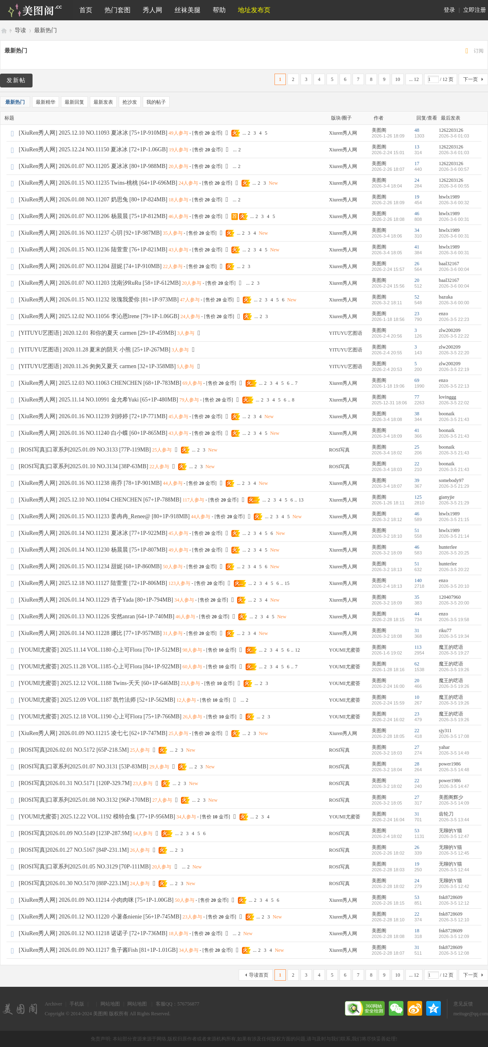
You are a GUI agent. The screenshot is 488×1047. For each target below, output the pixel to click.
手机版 (77, 1004)
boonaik (447, 414)
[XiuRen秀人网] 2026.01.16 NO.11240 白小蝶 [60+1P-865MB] (93, 433)
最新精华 (45, 102)
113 (418, 647)
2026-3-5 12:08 (454, 953)
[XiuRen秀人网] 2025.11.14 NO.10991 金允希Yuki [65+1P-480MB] (98, 400)
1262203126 (451, 130)
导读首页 (258, 975)
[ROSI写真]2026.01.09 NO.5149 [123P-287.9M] (75, 833)
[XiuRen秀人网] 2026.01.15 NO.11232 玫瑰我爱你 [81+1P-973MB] (99, 300)
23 (416, 313)
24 (416, 180)
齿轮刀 (446, 814)
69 (416, 380)
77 (416, 397)
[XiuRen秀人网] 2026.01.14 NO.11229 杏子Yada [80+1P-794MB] (96, 600)
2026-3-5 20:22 (454, 569)
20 (416, 280)
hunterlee (448, 547)
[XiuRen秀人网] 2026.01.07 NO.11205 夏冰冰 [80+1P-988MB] (93, 166)
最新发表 (103, 102)
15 (287, 583)
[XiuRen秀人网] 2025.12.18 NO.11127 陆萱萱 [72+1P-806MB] (93, 583)
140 (418, 580)
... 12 (414, 79)
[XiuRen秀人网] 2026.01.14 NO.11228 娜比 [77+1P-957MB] (90, 633)
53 (416, 830)
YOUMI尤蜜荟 (344, 650)
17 (416, 163)
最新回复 (74, 102)
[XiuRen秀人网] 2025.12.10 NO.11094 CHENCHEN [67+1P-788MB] (100, 500)
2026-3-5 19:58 (454, 619)
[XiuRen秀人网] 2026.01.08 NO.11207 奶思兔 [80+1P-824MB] (93, 199)
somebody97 (451, 480)
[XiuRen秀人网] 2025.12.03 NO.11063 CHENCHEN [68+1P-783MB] (100, 383)
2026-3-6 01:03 (454, 135)
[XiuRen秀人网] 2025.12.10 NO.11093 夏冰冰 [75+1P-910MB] (93, 133)
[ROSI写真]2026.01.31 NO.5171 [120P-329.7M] (75, 783)
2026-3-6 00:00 (454, 302)
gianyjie (447, 497)
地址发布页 (254, 10)
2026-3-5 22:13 (454, 386)
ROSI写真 (339, 450)
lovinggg (447, 397)
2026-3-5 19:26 (454, 669)
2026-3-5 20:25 (454, 552)
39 (416, 480)
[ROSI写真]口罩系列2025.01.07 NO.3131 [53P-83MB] (83, 766)
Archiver (53, 1004)
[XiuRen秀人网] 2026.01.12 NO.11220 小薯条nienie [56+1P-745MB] (100, 917)
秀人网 (152, 10)
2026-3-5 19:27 (454, 652)
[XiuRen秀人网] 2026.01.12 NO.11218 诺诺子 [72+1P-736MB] (93, 933)
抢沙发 (129, 102)
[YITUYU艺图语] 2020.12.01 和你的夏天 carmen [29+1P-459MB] (97, 333)
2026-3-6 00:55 (454, 185)
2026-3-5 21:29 (454, 486)
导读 (20, 30)
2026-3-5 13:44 (454, 819)
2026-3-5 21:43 (454, 419)
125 (418, 497)
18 (416, 931)
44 (416, 614)
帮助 (219, 10)
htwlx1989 (449, 197)
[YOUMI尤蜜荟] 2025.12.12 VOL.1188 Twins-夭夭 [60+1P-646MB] (99, 683)
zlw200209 (449, 330)
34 (416, 230)
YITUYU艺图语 (345, 333)
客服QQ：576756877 (177, 1004)
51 (416, 530)
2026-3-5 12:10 (454, 919)
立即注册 (474, 10)
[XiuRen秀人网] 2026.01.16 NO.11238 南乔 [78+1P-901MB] (90, 483)
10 (397, 79)
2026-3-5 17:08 (454, 736)
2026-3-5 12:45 (454, 853)
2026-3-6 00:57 (454, 169)
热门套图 (118, 10)
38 (416, 414)
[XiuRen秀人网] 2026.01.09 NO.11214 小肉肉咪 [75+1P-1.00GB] (96, 900)
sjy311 (445, 730)
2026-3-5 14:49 (454, 752)
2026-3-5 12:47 (454, 836)
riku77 (445, 630)
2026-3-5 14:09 (454, 803)
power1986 (450, 764)
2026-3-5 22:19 (454, 369)
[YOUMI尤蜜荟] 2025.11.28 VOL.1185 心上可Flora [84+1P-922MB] (100, 666)
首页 (85, 10)
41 (416, 247)
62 (416, 664)
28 (416, 764)
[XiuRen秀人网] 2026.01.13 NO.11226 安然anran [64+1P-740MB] (96, 616)
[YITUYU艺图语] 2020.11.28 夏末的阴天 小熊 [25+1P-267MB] (94, 350)
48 (416, 130)
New (273, 183)
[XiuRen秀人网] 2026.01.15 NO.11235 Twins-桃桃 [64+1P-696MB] (98, 183)
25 (416, 447)
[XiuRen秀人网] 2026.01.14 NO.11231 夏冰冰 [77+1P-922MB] (93, 533)
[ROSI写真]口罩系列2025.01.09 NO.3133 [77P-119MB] (85, 450)
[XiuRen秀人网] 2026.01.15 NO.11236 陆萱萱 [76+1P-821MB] (93, 249)
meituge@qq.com (470, 1013)
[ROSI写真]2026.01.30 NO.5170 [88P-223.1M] (74, 883)
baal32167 (449, 263)
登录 (449, 10)
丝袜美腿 (187, 10)
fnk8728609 (450, 897)
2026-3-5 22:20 (454, 352)
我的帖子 (156, 102)
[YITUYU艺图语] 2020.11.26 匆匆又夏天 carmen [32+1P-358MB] (97, 366)
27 (416, 747)
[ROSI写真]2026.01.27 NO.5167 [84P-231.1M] (74, 850)
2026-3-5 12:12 (454, 903)
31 (416, 630)
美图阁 (3, 30)
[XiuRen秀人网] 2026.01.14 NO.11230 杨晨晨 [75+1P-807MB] (93, 550)
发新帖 (16, 80)
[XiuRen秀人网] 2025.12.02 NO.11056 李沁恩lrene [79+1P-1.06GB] (99, 316)
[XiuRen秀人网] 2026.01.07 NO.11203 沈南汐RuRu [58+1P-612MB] (100, 283)
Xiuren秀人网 (343, 133)
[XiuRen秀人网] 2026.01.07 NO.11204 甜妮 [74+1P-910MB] (90, 266)
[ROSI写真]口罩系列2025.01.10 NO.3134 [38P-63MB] (83, 466)
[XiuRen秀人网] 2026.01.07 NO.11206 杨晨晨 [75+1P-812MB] (93, 216)
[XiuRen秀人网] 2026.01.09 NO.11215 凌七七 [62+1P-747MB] (93, 733)
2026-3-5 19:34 (454, 636)
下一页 (470, 79)
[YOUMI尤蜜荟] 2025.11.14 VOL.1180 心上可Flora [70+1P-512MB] (100, 650)
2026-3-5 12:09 (454, 936)
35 (416, 597)
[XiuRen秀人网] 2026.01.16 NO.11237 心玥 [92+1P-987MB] (90, 233)
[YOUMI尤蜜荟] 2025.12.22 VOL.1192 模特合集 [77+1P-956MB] (97, 817)
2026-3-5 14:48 (454, 769)
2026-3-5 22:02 (454, 402)
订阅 (479, 51)
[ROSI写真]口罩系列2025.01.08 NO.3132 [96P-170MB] (85, 800)
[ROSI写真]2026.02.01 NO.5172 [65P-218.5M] (74, 750)
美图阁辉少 (451, 797)
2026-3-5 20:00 (454, 602)
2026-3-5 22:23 (454, 319)
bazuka (446, 297)
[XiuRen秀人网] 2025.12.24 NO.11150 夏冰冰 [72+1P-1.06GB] (93, 149)
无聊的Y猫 (450, 830)
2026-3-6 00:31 (454, 219)
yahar (444, 747)
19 (416, 197)
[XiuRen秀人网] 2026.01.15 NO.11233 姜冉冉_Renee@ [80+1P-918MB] (104, 516)
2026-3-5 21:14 (454, 536)
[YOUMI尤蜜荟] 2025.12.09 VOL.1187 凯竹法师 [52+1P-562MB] (97, 700)
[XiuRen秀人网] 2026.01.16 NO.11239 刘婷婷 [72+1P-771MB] (93, 416)
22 (416, 464)
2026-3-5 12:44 (454, 869)
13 (416, 147)
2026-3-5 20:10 (454, 586)
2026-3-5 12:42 (454, 886)
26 (416, 263)
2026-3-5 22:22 (454, 336)
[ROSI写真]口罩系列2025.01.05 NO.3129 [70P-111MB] (84, 867)
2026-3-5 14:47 (454, 786)
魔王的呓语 (451, 647)
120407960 (450, 597)
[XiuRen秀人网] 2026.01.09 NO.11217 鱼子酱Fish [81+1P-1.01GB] (98, 950)
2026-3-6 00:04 (454, 269)
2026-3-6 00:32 (454, 202)
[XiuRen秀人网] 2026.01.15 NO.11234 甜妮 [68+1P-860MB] (90, 566)
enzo (443, 313)
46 (416, 213)
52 (416, 297)
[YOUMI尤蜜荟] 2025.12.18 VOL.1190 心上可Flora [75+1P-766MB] (100, 716)
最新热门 (45, 30)
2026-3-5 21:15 (454, 519)
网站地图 (110, 1004)
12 (297, 650)
